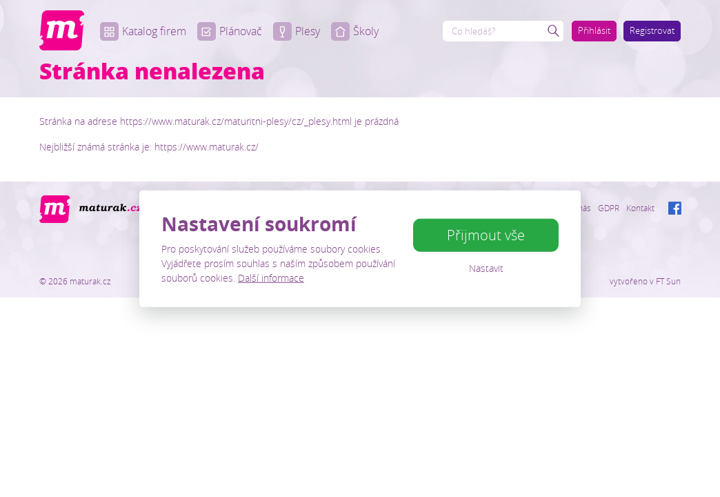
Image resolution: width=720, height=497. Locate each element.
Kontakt (640, 207)
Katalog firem (143, 31)
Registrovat (652, 30)
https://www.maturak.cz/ (206, 146)
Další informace (271, 277)
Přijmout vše (486, 235)
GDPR (608, 207)
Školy (355, 31)
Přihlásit (594, 30)
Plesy (296, 31)
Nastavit (486, 268)
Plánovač (229, 31)
